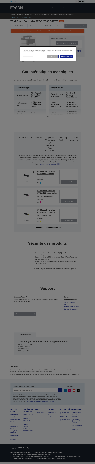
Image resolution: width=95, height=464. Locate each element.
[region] (48, 53)
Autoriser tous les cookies (66, 56)
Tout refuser (52, 56)
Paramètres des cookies (28, 56)
